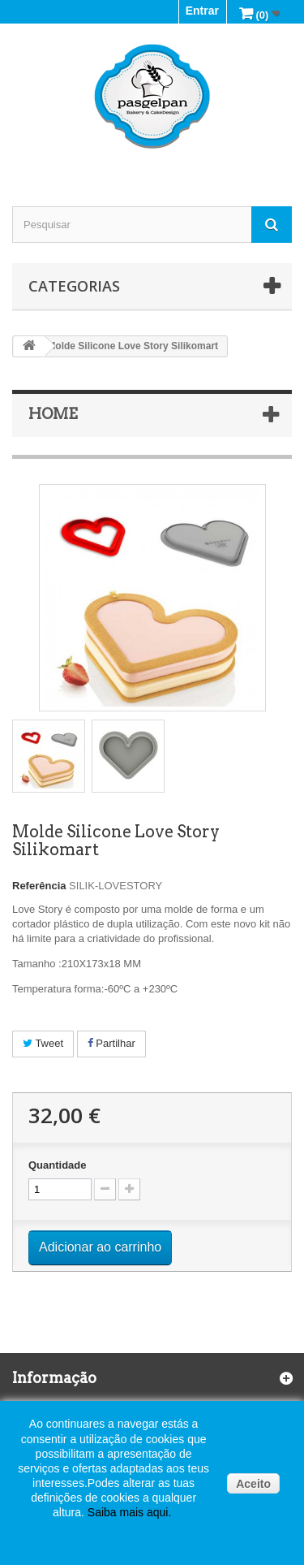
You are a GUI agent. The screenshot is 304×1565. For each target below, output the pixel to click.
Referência (39, 886)
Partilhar (111, 1043)
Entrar (202, 10)
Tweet (43, 1043)
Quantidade (57, 1165)
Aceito (253, 1483)
